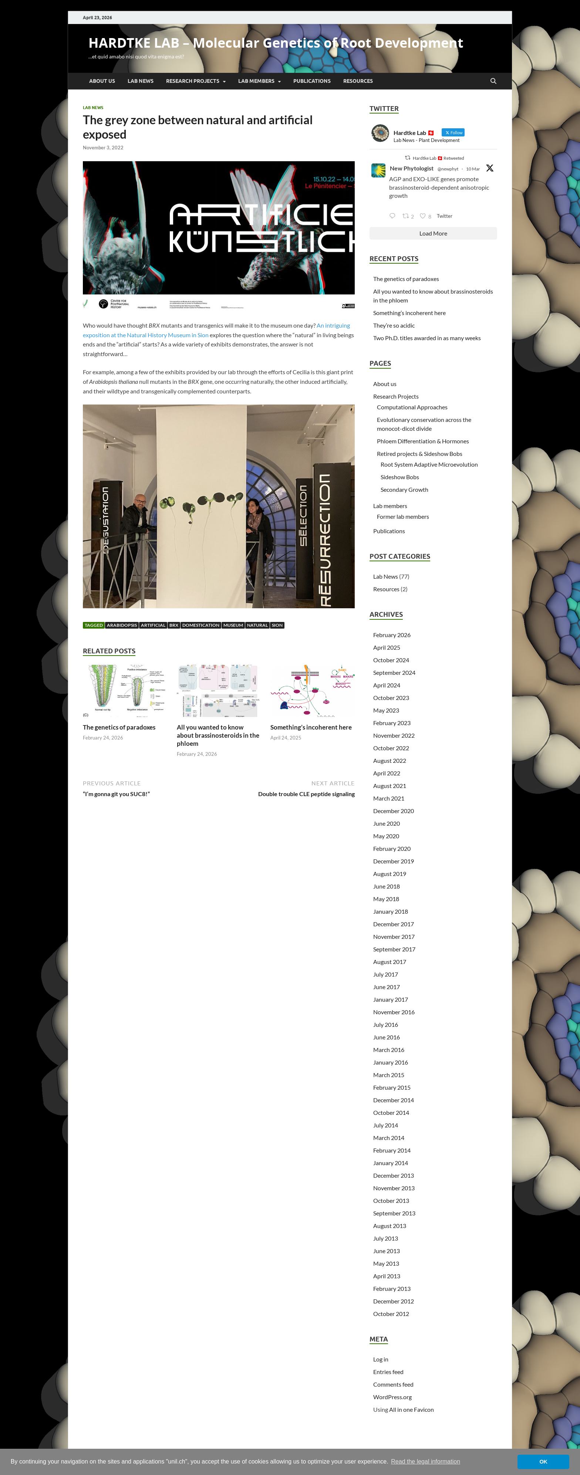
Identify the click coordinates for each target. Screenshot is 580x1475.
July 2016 (385, 1024)
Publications (312, 81)
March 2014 (388, 1137)
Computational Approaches (412, 406)
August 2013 (389, 1225)
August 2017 (389, 961)
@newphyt (448, 169)
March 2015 (388, 1074)
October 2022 (391, 747)
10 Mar (473, 169)
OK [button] (543, 1462)
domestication (200, 625)
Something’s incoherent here (311, 727)
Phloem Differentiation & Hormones (423, 440)
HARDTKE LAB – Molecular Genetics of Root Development (275, 43)
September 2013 (394, 1213)
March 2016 (388, 1049)
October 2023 (391, 697)
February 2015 (392, 1087)
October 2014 (391, 1112)
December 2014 (393, 1099)
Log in (380, 1359)
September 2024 (394, 672)
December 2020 (393, 810)
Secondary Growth (404, 489)
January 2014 (390, 1162)
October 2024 (391, 659)
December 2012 (393, 1301)
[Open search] (493, 81)
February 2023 (392, 722)
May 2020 (386, 835)
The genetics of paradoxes (119, 727)
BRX (173, 625)
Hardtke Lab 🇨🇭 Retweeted (438, 158)
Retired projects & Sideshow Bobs (419, 453)
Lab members (256, 81)
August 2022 (389, 760)
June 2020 (386, 823)
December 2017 (393, 923)
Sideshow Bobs (400, 476)
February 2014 (392, 1150)
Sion (277, 625)
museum (233, 625)
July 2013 (385, 1238)
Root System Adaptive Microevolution (429, 464)
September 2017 (394, 949)
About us (102, 81)
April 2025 (386, 647)
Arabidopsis (122, 625)
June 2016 (386, 1037)
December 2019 (393, 861)
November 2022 (394, 735)
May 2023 (386, 710)
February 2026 (392, 634)
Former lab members (403, 516)
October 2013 (391, 1200)
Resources (358, 81)
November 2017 (394, 936)
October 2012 (391, 1313)
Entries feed (388, 1371)
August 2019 (389, 873)
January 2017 (390, 999)
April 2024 (386, 685)
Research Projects (192, 81)
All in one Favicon (411, 1409)
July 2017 (385, 974)
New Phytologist (412, 168)
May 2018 (386, 898)
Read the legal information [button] (425, 1461)
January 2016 (390, 1062)
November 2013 (394, 1187)
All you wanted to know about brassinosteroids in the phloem (218, 735)
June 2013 (386, 1250)
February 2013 (392, 1288)
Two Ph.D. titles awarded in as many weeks (427, 337)
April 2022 (386, 773)
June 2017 (386, 986)
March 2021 (388, 798)
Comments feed (393, 1384)
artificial (153, 625)
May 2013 (386, 1263)
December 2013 (393, 1175)
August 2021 (389, 785)
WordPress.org (392, 1396)
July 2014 (385, 1125)
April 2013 (386, 1275)
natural (257, 625)
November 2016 (394, 1011)
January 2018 (390, 911)
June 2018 (386, 886)
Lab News (141, 81)
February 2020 (392, 848)
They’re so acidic (394, 325)
